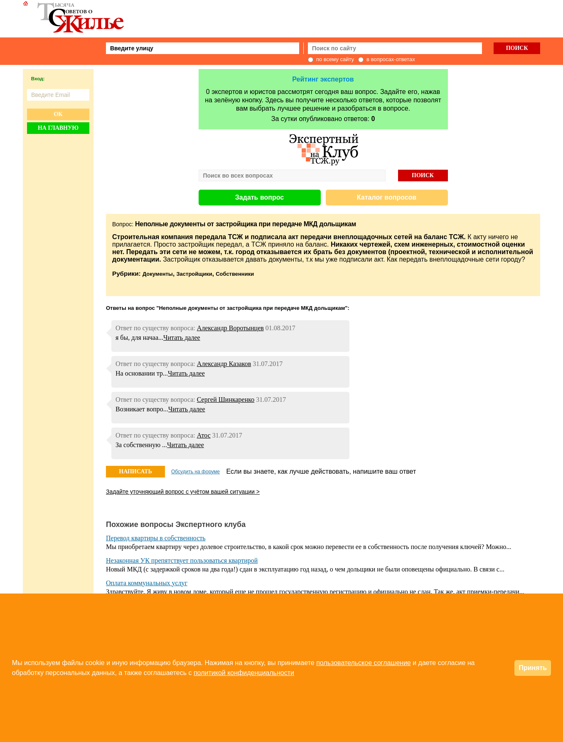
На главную (58, 128)
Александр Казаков (224, 363)
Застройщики (194, 274)
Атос (204, 435)
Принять (533, 667)
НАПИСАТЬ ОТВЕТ (135, 472)
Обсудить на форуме (195, 472)
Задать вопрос (259, 197)
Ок (58, 114)
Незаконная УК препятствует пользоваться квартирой (182, 560)
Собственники (235, 274)
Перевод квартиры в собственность (156, 538)
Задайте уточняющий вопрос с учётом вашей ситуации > (183, 491)
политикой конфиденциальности (244, 672)
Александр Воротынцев (230, 327)
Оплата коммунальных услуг (146, 582)
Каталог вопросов (386, 197)
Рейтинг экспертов (323, 79)
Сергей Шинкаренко (226, 399)
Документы (158, 274)
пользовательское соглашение (363, 662)
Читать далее (181, 337)
